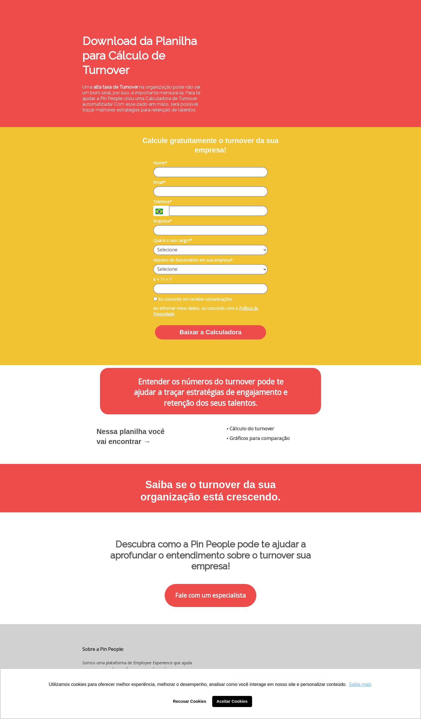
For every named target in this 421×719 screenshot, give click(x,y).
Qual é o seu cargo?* (172, 240)
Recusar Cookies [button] (189, 701)
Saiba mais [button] (360, 684)
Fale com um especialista (210, 595)
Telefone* (162, 201)
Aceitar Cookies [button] (232, 701)
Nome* (160, 163)
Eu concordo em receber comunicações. (193, 299)
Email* (159, 182)
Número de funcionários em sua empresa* (193, 260)
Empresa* (162, 221)
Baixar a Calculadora (210, 332)
